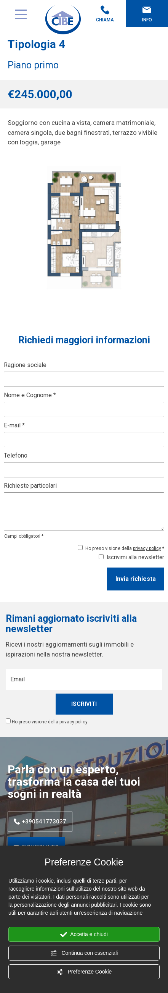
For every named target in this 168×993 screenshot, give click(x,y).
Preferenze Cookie (84, 972)
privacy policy (147, 548)
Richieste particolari (30, 485)
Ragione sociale (25, 365)
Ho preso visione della (50, 722)
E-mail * (14, 425)
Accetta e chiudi (84, 934)
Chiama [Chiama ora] (105, 14)
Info (147, 14)
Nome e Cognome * (30, 395)
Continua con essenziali (84, 953)
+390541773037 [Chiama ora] (40, 821)
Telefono (15, 455)
